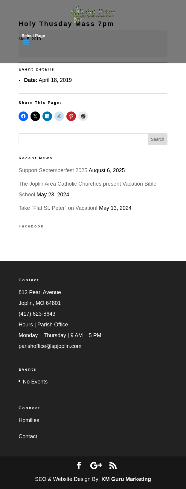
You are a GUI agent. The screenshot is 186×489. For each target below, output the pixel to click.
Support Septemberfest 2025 (53, 170)
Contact (28, 436)
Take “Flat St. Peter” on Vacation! (58, 208)
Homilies (29, 420)
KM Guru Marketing (126, 479)
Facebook (31, 226)
